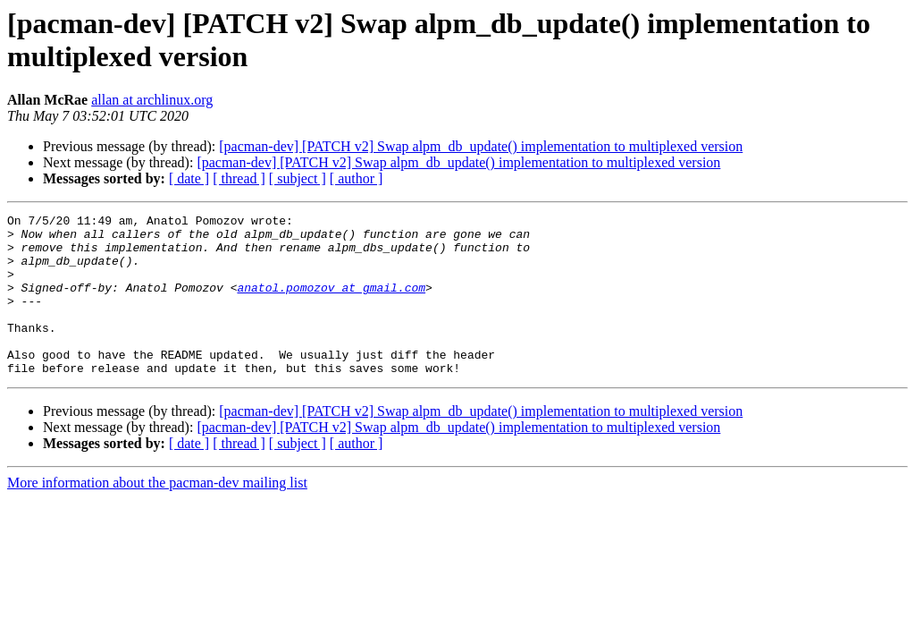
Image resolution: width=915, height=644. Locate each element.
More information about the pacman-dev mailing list (157, 514)
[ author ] (356, 178)
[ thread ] (239, 178)
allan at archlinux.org (152, 99)
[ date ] (189, 178)
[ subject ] (297, 178)
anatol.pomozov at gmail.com (331, 303)
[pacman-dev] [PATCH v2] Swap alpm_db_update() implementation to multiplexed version (481, 146)
